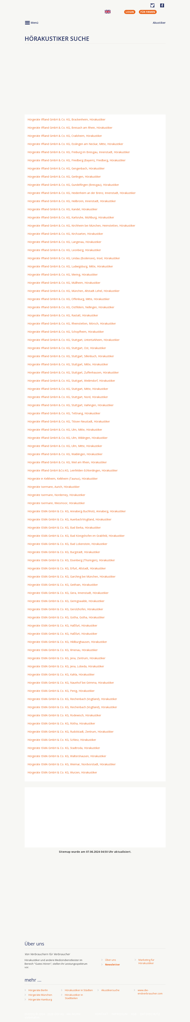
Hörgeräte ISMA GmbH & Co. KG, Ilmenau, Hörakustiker (63, 650)
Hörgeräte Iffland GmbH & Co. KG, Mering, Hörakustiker (63, 274)
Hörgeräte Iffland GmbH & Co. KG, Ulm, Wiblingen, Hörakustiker (67, 438)
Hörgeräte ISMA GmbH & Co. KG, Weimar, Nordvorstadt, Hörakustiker (72, 764)
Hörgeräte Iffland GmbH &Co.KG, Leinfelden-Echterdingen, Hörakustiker (73, 470)
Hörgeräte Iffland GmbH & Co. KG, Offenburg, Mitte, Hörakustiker (69, 299)
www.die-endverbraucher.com (150, 991)
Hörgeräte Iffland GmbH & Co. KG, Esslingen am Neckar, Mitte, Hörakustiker (75, 144)
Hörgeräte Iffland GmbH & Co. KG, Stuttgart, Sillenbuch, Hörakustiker (71, 356)
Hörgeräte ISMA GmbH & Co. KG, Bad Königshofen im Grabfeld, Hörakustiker (76, 536)
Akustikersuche (110, 990)
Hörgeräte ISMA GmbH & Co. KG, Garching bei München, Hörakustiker (71, 576)
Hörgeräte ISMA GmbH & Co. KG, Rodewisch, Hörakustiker (64, 715)
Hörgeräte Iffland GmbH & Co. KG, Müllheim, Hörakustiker (64, 283)
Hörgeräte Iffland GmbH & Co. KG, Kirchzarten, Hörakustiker (65, 234)
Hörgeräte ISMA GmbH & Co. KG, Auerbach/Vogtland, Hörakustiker (69, 519)
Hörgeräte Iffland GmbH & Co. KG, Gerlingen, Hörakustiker (64, 176)
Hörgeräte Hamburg (40, 999)
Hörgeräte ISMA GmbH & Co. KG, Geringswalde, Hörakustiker (66, 601)
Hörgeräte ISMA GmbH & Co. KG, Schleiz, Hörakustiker (62, 740)
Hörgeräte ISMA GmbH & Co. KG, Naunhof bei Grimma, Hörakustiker (71, 682)
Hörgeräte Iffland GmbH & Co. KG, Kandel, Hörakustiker (62, 209)
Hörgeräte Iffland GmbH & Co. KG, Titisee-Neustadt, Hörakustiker (69, 421)
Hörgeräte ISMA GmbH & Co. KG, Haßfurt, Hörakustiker (62, 625)
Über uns (110, 960)
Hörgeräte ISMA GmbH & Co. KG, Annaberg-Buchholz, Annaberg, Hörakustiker (77, 511)
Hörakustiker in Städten (79, 990)
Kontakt (101, 1014)
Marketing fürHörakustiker (146, 961)
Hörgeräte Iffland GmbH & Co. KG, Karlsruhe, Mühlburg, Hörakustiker (71, 217)
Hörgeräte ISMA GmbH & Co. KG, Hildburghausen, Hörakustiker (67, 642)
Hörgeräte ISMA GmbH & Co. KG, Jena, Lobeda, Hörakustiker (66, 666)
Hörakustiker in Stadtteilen (74, 996)
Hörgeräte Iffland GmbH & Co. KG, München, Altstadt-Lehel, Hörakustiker (74, 291)
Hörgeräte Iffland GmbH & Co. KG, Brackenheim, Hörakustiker (66, 119)
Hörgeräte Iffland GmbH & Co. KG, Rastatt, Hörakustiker (63, 315)
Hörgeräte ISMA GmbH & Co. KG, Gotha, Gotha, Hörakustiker (66, 617)
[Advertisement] (95, 80)
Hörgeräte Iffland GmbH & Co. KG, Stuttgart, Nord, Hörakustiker (68, 397)
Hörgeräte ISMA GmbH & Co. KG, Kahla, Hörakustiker (61, 674)
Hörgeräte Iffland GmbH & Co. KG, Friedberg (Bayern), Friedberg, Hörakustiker (77, 160)
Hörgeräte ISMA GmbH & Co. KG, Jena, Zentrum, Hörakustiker (66, 658)
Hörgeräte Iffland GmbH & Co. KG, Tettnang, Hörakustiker (64, 413)
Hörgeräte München (40, 995)
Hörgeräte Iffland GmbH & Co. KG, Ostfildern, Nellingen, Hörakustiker (71, 307)
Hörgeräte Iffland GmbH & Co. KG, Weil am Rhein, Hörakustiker (67, 462)
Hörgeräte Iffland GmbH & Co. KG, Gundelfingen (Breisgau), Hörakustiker (73, 185)
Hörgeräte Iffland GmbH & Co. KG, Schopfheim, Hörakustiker (66, 331)
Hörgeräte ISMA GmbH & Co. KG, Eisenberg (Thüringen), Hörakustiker (71, 560)
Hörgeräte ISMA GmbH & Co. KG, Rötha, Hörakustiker (61, 723)
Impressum (119, 1014)
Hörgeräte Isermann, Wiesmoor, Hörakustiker (56, 503)
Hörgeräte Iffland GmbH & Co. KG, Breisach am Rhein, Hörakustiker (70, 127)
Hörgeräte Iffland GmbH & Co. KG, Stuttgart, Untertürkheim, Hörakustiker (74, 340)
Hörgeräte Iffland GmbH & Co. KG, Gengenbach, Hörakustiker (66, 168)
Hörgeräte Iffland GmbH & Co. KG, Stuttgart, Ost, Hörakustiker (67, 348)
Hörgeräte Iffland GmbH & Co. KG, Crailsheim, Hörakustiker (65, 136)
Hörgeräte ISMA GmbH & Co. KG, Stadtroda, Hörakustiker (64, 748)
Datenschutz (150, 1014)
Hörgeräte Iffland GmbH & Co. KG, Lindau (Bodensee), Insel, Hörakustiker (74, 258)
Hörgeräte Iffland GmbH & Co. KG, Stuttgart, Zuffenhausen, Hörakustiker (73, 372)
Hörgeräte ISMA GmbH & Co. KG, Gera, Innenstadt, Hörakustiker (68, 593)
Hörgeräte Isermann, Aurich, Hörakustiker (54, 487)
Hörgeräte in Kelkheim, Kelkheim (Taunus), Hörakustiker (63, 478)
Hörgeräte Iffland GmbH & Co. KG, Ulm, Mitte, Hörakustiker (65, 429)
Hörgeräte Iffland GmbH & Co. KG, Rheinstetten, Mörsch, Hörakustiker (72, 323)
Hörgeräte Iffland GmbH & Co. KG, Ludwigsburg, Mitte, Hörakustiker (70, 266)
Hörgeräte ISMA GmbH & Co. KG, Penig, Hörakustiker (61, 691)
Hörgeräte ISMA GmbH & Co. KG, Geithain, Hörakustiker (63, 584)
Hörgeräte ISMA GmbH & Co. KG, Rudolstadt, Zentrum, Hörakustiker (70, 731)
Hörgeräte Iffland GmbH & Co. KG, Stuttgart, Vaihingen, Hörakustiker (70, 405)
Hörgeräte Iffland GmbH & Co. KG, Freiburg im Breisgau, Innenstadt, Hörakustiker (79, 152)
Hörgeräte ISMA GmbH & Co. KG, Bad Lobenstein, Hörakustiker (67, 544)
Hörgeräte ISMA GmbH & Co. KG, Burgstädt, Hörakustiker (64, 552)
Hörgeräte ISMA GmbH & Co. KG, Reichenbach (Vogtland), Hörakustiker (72, 699)
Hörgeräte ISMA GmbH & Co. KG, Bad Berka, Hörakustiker (64, 527)
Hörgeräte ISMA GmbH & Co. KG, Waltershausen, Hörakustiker (67, 756)
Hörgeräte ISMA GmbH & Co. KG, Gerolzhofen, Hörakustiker (65, 609)
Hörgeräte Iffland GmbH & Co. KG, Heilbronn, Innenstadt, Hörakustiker (72, 201)
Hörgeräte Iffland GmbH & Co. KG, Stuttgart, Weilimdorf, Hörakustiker (71, 380)
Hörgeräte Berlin (38, 990)
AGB (134, 1014)
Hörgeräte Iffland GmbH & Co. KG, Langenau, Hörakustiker (64, 242)
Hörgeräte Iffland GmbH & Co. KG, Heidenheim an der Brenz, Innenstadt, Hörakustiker (82, 193)
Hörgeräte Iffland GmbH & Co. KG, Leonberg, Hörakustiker (64, 250)
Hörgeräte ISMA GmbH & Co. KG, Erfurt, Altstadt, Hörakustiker (67, 568)
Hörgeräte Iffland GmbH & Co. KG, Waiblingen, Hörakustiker (65, 454)
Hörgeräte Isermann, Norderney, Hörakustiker (56, 495)
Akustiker (159, 22)
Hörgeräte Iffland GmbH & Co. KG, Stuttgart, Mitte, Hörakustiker (68, 364)
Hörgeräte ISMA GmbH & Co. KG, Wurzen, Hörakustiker (62, 772)
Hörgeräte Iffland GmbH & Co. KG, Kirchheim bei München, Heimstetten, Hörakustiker (81, 225)
